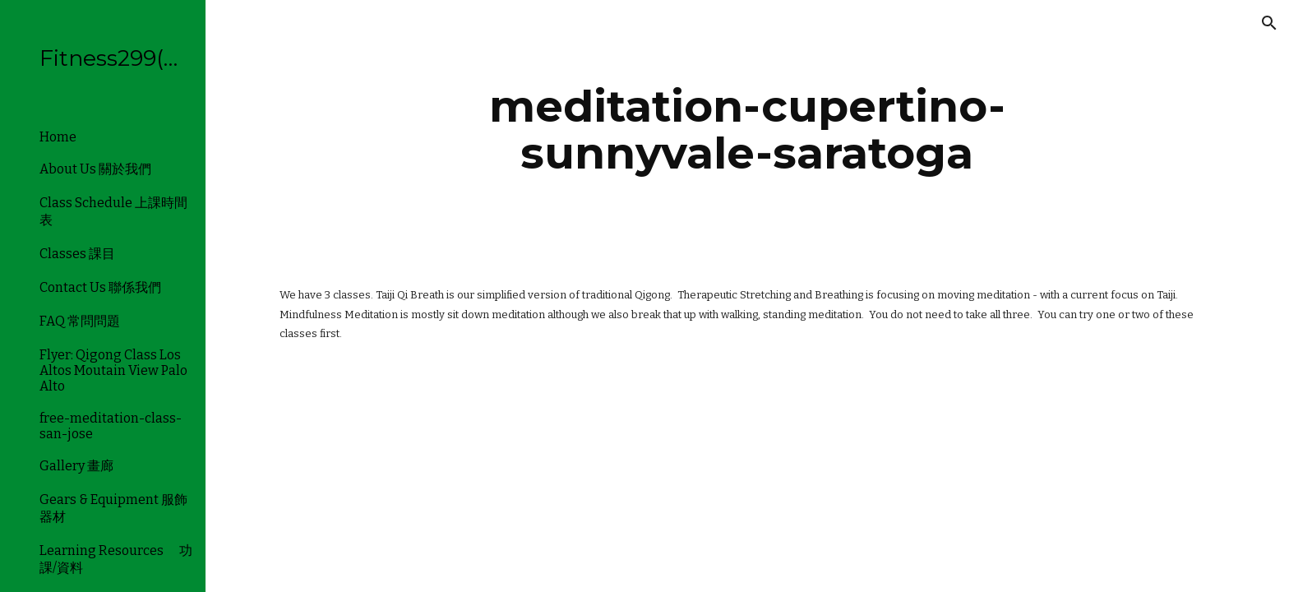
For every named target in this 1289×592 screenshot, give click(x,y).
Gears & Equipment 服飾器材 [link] (113, 508)
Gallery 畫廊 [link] (76, 466)
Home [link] (57, 137)
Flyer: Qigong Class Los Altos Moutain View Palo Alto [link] (113, 370)
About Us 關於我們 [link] (95, 169)
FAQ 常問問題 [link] (79, 321)
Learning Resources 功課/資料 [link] (115, 559)
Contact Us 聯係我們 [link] (100, 287)
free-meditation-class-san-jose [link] (110, 426)
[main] (747, 129)
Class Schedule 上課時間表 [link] (113, 211)
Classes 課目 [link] (77, 253)
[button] (1269, 23)
